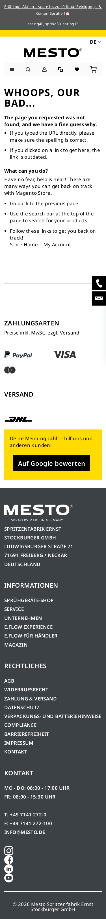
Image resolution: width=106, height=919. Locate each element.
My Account (57, 244)
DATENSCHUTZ (22, 707)
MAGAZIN (15, 644)
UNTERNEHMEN (23, 618)
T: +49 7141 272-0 (25, 814)
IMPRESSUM (19, 743)
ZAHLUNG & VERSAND (30, 698)
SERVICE (14, 609)
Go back (19, 203)
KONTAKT (15, 751)
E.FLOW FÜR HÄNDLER (31, 635)
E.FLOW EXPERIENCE (28, 627)
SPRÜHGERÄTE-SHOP (29, 600)
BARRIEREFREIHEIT (26, 734)
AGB (9, 680)
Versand (69, 332)
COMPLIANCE (20, 725)
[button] (95, 42)
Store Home (24, 244)
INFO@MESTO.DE (24, 832)
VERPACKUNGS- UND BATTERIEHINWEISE (52, 716)
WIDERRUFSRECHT (26, 689)
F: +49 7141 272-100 (28, 823)
